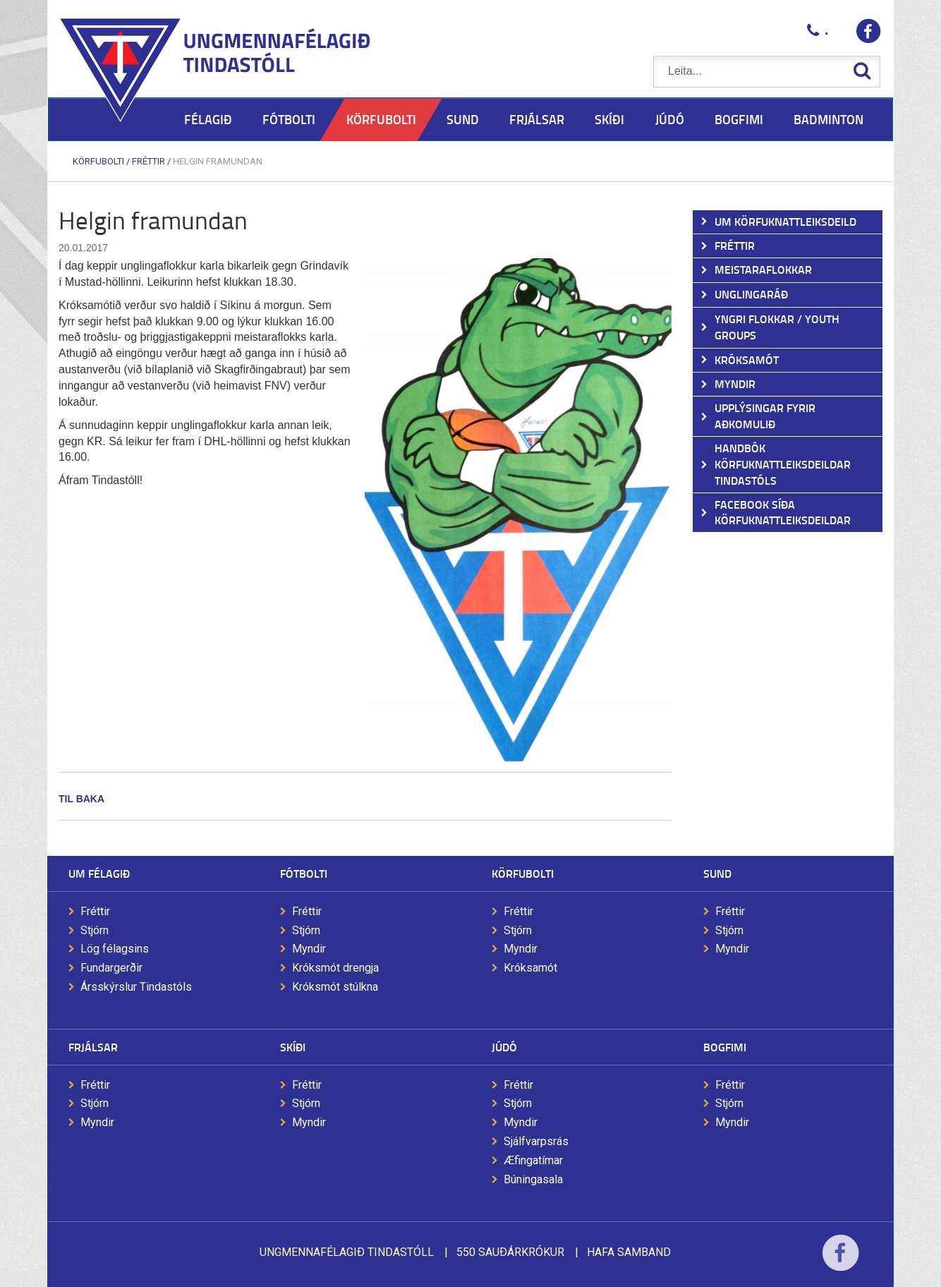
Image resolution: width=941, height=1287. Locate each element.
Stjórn (94, 930)
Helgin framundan (217, 161)
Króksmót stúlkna (335, 986)
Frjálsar (93, 1047)
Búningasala (533, 1179)
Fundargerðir (111, 967)
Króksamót (530, 967)
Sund (717, 873)
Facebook (840, 1262)
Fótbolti (303, 873)
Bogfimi (724, 1047)
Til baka (81, 798)
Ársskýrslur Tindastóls (136, 986)
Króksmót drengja (335, 967)
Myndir (309, 948)
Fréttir (148, 161)
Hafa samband (629, 1252)
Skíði (292, 1047)
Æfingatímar (533, 1160)
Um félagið (99, 873)
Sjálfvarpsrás (536, 1141)
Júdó (504, 1047)
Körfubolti (98, 161)
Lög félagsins (114, 948)
